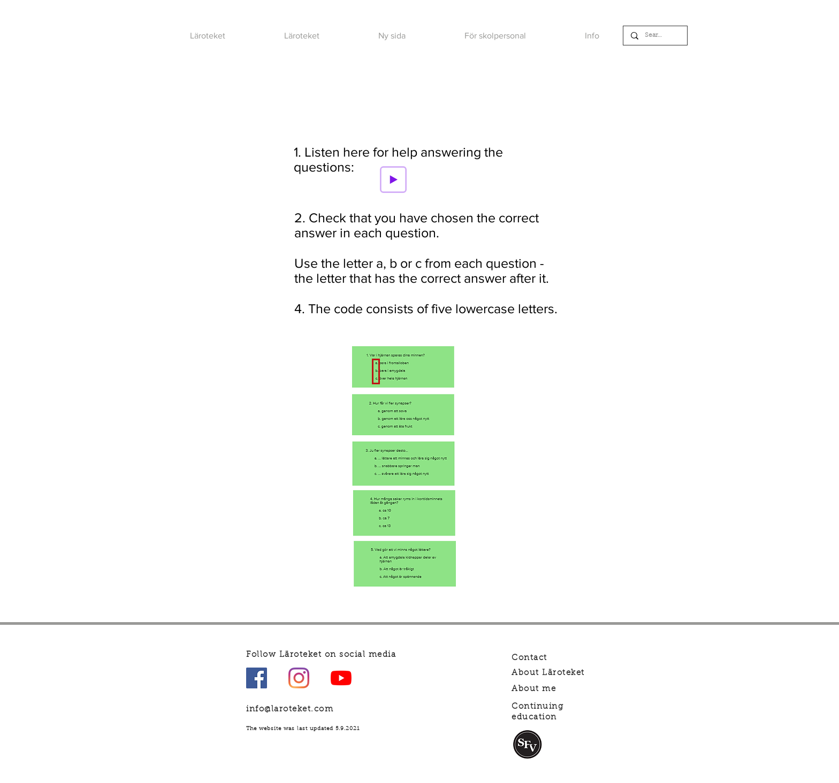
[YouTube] (341, 678)
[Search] (655, 35)
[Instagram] (298, 678)
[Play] (393, 179)
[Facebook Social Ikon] (256, 678)
